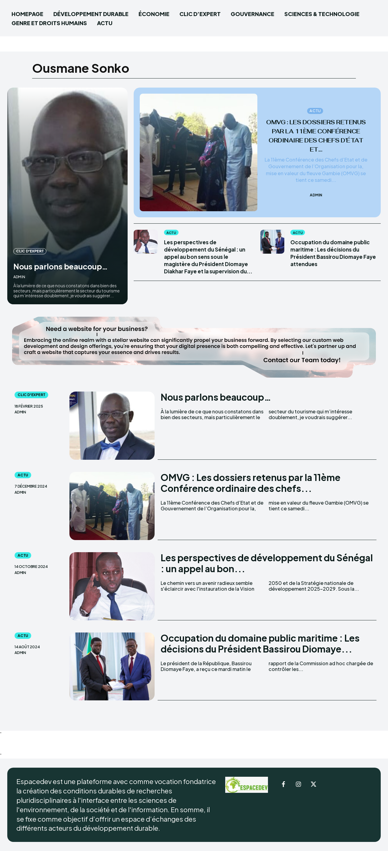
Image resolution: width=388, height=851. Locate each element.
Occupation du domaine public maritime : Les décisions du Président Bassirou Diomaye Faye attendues (326, 256)
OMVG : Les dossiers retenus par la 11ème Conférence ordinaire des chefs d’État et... (316, 135)
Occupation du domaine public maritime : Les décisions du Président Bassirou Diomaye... (260, 643)
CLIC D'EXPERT (30, 240)
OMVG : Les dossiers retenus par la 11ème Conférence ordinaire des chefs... (250, 483)
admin (19, 277)
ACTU (315, 106)
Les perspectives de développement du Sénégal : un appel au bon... (267, 563)
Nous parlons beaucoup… (42, 260)
